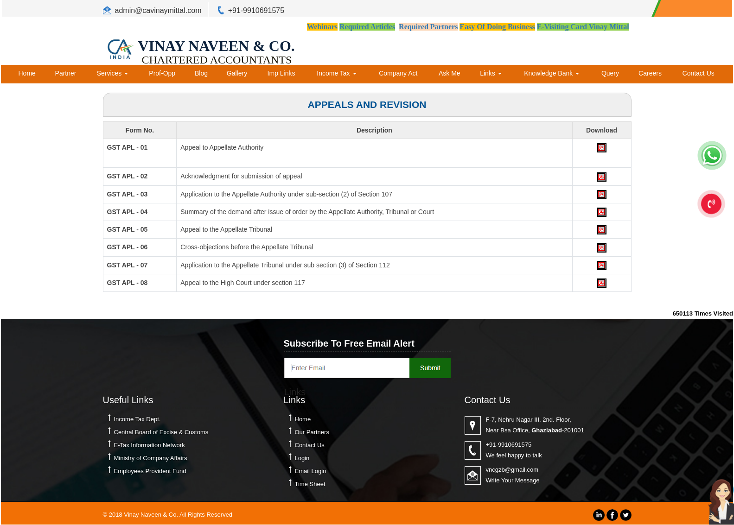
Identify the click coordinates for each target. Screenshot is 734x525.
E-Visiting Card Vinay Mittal (583, 27)
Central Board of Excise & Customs (161, 432)
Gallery (237, 73)
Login (302, 458)
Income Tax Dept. (137, 419)
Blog (201, 73)
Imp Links (281, 73)
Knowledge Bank (551, 73)
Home (27, 73)
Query (610, 73)
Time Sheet (310, 484)
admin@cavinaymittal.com (158, 10)
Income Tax (336, 73)
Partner (66, 73)
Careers (650, 73)
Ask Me (449, 73)
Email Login (310, 471)
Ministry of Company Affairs (150, 458)
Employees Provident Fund (150, 471)
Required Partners (428, 27)
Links (491, 73)
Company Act (398, 73)
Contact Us (699, 73)
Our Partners (312, 432)
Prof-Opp (162, 73)
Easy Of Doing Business (497, 27)
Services (112, 73)
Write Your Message (513, 480)
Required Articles (367, 27)
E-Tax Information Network (149, 445)
